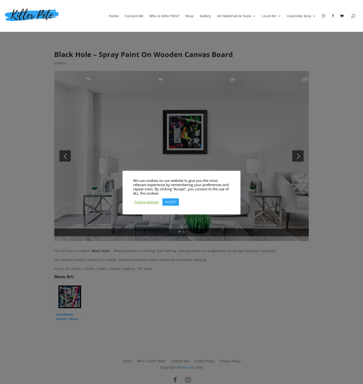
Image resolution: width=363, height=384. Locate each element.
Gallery (205, 16)
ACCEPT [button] (170, 202)
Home (114, 16)
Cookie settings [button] (146, 202)
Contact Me (134, 16)
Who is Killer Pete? (164, 16)
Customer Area (299, 16)
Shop (189, 16)
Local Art (269, 16)
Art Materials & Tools (234, 16)
